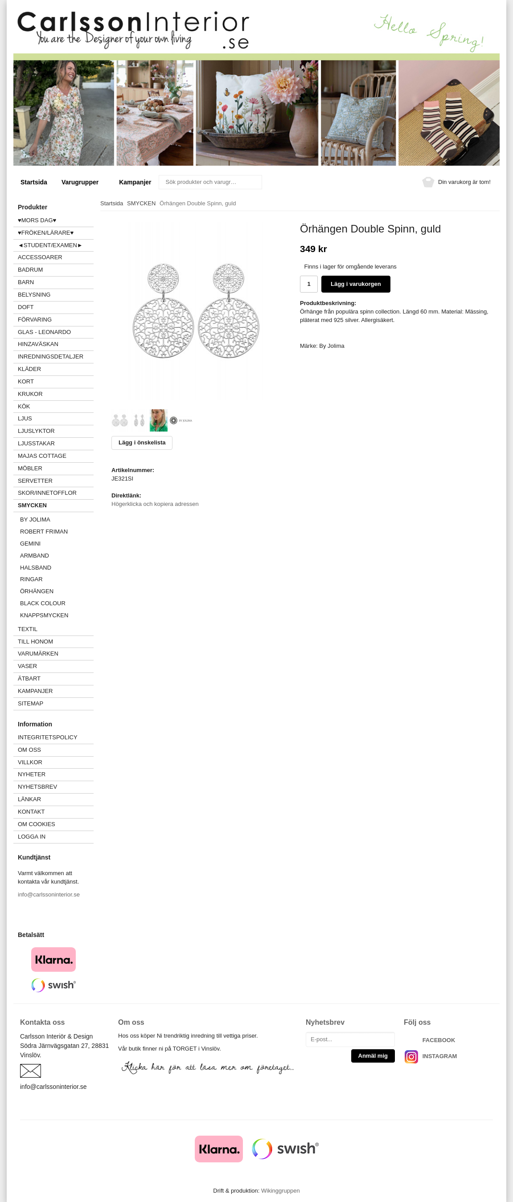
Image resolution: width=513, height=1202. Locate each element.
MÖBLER (30, 468)
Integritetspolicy (48, 737)
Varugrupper (83, 182)
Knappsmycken (44, 615)
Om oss (29, 749)
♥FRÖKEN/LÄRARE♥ (46, 232)
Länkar (29, 799)
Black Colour (43, 603)
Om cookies (36, 824)
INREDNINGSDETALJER (50, 356)
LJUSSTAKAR (36, 443)
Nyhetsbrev (37, 786)
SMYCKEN (56, 505)
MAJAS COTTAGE (42, 455)
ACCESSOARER (56, 257)
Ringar (31, 579)
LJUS (56, 418)
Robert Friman (44, 531)
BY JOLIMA (35, 519)
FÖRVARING (35, 319)
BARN (26, 282)
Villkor (30, 762)
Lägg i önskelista (142, 442)
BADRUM (30, 269)
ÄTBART (56, 678)
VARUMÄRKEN (56, 653)
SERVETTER (35, 480)
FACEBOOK (439, 1040)
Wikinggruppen (280, 1190)
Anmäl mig (373, 1055)
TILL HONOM (35, 641)
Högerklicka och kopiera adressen (155, 504)
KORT (26, 381)
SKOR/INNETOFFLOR (47, 492)
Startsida (34, 182)
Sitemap (30, 703)
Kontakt (31, 811)
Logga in (31, 836)
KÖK (24, 406)
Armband (34, 555)
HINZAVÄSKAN (38, 344)
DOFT (56, 307)
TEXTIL (56, 629)
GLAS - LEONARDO (44, 332)
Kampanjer (135, 182)
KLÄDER (56, 369)
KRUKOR (30, 394)
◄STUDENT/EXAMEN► (50, 245)
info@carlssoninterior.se (49, 894)
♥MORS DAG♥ (37, 220)
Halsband (35, 567)
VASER (27, 666)
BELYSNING (34, 294)
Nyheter (31, 774)
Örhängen (36, 591)
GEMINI (30, 543)
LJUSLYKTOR (36, 431)
